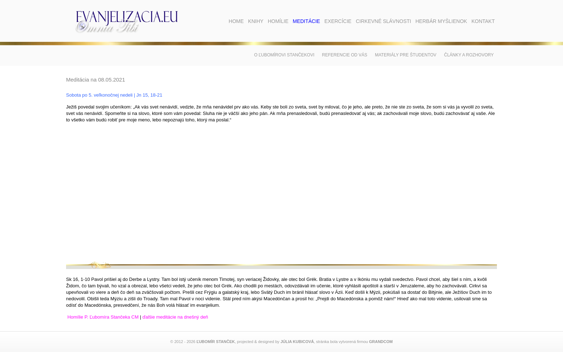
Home (236, 21)
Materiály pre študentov (405, 54)
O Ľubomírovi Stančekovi (284, 54)
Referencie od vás (344, 54)
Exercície (337, 21)
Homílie (278, 21)
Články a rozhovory (469, 54)
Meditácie (306, 21)
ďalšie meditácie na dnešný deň (175, 317)
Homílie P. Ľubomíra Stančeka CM (103, 317)
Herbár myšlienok (441, 21)
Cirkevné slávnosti (383, 21)
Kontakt (483, 21)
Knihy (256, 21)
